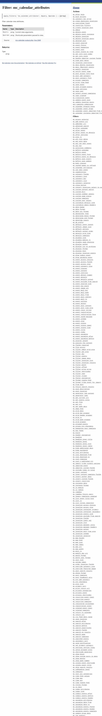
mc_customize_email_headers (84, 197)
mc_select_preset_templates (84, 90)
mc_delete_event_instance (83, 33)
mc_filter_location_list (83, 347)
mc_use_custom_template (82, 690)
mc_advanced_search (81, 122)
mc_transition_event (81, 94)
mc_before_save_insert (82, 153)
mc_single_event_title (82, 639)
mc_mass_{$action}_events (83, 65)
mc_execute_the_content (82, 330)
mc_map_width (78, 528)
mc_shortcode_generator (82, 627)
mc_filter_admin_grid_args (84, 336)
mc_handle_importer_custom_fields (87, 57)
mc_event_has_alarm (81, 275)
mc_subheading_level (81, 643)
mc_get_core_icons (80, 54)
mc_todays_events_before (83, 669)
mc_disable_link (79, 229)
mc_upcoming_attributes (82, 673)
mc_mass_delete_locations (83, 63)
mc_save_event (78, 82)
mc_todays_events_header (83, 671)
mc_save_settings (80, 86)
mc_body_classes (79, 157)
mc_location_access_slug (83, 488)
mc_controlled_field (81, 23)
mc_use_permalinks (80, 692)
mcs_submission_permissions (84, 707)
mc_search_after (79, 597)
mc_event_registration (82, 301)
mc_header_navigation (81, 418)
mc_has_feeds (78, 414)
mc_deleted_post (79, 40)
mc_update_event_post (81, 97)
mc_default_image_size (82, 218)
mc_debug (76, 29)
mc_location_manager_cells (84, 505)
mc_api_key (77, 141)
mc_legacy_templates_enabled (85, 477)
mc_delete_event (79, 31)
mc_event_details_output (83, 269)
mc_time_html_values (81, 650)
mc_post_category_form (82, 76)
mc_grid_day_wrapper (81, 397)
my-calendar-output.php (24, 40)
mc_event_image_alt (81, 277)
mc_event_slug (78, 309)
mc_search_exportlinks (82, 603)
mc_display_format (80, 240)
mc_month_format (79, 534)
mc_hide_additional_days (83, 431)
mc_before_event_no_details (84, 151)
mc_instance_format (81, 467)
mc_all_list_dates (80, 134)
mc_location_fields (81, 498)
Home (76, 7)
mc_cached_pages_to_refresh (84, 160)
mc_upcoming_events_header (84, 681)
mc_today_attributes (81, 662)
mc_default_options (81, 221)
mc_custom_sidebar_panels (83, 187)
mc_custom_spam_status (82, 189)
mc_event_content (80, 261)
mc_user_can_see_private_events (86, 694)
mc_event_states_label (82, 313)
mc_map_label (78, 524)
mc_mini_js (77, 530)
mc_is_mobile (78, 469)
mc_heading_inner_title (82, 423)
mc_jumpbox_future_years (83, 475)
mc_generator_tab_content (83, 378)
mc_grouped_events (80, 408)
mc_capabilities (79, 166)
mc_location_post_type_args (84, 511)
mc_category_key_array (82, 19)
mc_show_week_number (81, 635)
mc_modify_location (81, 67)
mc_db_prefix (78, 214)
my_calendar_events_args (83, 715)
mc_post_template (80, 553)
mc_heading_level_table (82, 429)
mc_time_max (78, 652)
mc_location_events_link (83, 494)
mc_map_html (78, 519)
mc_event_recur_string (82, 298)
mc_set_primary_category (83, 620)
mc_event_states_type (81, 315)
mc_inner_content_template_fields (87, 456)
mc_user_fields (79, 698)
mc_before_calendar (81, 145)
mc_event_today (79, 319)
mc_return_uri (78, 591)
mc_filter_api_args (81, 338)
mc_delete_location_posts (83, 38)
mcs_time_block (79, 709)
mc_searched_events (81, 614)
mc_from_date (78, 370)
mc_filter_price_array (82, 355)
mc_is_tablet (78, 471)
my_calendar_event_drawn (83, 105)
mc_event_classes (80, 258)
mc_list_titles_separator (83, 484)
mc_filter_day (78, 341)
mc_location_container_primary (85, 490)
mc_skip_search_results (82, 641)
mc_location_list (80, 502)
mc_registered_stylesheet (83, 580)
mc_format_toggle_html (82, 366)
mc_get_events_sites (81, 385)
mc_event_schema (79, 307)
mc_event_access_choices (83, 250)
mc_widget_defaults (81, 702)
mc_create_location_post (83, 27)
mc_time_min (78, 654)
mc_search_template (81, 612)
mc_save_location (80, 595)
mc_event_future (79, 44)
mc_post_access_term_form (83, 71)
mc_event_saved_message (82, 305)
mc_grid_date (78, 395)
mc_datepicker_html (81, 206)
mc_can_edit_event (80, 164)
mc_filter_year (79, 359)
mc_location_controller (82, 61)
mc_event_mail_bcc (80, 279)
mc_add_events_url (80, 117)
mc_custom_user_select (82, 193)
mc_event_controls (80, 263)
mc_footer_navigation (81, 364)
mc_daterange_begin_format (84, 208)
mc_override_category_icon (84, 545)
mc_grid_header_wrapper (82, 399)
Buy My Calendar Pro (49, 63)
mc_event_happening (81, 46)
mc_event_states (79, 311)
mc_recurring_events (81, 576)
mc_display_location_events (84, 244)
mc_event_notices (80, 290)
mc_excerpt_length (80, 328)
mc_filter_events (80, 343)
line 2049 (37, 40)
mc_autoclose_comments (82, 143)
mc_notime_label (79, 540)
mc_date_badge (78, 200)
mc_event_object (79, 292)
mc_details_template (81, 227)
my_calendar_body (80, 713)
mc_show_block (78, 629)
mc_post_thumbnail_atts (82, 555)
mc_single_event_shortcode (84, 637)
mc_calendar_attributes (82, 162)
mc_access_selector (81, 115)
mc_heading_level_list (82, 427)
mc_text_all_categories (82, 648)
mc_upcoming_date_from (82, 675)
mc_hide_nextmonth (80, 433)
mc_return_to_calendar (82, 589)
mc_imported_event (80, 448)
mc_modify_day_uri (80, 532)
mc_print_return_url (81, 566)
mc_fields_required (81, 332)
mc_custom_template (81, 191)
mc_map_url (77, 526)
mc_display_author (80, 235)
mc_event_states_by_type (83, 50)
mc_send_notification (81, 618)
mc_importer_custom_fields (84, 450)
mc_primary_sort (79, 564)
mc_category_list (80, 174)
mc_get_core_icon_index (82, 52)
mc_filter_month (79, 351)
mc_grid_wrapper (79, 406)
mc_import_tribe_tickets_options (86, 446)
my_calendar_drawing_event (84, 103)
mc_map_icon (78, 521)
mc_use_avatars (79, 688)
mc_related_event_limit (82, 585)
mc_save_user (78, 88)
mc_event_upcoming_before (83, 326)
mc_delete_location (81, 36)
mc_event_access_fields (82, 252)
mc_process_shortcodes (82, 572)
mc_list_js (77, 481)
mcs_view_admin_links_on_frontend (87, 711)
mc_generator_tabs (80, 380)
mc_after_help (78, 14)
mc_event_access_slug (81, 254)
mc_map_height (78, 517)
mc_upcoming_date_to (81, 677)
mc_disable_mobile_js (81, 231)
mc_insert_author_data (82, 458)
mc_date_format (79, 202)
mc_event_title (79, 317)
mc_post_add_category (81, 73)
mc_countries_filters (81, 25)
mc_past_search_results (82, 549)
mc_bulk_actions (79, 17)
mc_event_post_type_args (83, 296)
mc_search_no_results (81, 608)
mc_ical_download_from (82, 437)
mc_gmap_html (78, 393)
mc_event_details (80, 267)
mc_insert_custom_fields (83, 460)
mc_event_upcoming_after (83, 324)
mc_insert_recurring (81, 463)
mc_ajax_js (77, 132)
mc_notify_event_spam (81, 69)
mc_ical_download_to (81, 439)
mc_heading (77, 420)
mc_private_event (80, 570)
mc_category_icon (80, 170)
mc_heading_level (80, 425)
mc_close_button (79, 179)
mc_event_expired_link (82, 273)
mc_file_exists (79, 334)
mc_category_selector (81, 176)
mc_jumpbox (77, 473)
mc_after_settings (80, 130)
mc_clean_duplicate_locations (85, 21)
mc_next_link (78, 538)
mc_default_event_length (83, 216)
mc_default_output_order (83, 223)
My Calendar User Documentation (13, 63)
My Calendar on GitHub (33, 63)
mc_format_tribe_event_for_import (87, 368)
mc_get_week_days (80, 391)
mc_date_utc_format (81, 204)
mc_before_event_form (81, 149)
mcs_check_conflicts (81, 704)
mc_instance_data (80, 465)
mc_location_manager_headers (85, 507)
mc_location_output (81, 509)
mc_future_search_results (83, 372)
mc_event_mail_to (80, 288)
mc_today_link (78, 664)
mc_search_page (79, 610)
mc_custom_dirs (79, 185)
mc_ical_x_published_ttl (83, 444)
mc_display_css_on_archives (84, 237)
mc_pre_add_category (81, 557)
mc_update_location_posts (83, 99)
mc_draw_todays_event (81, 246)
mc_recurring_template (82, 578)
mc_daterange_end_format (83, 210)
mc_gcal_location (80, 376)
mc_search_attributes (81, 599)
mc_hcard (76, 416)
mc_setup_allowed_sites (82, 625)
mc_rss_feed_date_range (82, 593)
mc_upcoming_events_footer (84, 679)
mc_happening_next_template (84, 412)
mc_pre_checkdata (80, 559)
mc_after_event (79, 126)
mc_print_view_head (81, 80)
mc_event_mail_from (81, 284)
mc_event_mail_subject (82, 286)
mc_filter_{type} (80, 362)
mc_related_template (81, 587)
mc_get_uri (77, 389)
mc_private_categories (82, 568)
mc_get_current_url (81, 383)
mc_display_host (79, 242)
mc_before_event (79, 147)
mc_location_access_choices (84, 486)
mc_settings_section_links (84, 622)
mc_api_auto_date (80, 136)
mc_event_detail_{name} (82, 265)
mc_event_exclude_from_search (85, 271)
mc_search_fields (80, 606)
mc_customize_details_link (84, 195)
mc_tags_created (79, 92)
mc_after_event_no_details (84, 128)
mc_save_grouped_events (82, 84)
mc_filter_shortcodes (81, 357)
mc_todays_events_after (82, 667)
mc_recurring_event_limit (83, 574)
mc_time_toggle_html (81, 656)
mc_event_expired (80, 42)
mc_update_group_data (81, 686)
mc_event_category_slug (82, 256)
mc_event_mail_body (81, 282)
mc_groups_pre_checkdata (83, 410)
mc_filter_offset (80, 353)
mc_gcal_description (81, 374)
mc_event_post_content (82, 294)
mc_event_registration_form (84, 303)
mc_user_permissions (81, 700)
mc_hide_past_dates (81, 59)
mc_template (78, 646)
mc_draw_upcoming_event (82, 248)
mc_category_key (79, 172)
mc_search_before (80, 601)
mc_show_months (79, 633)
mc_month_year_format (81, 536)
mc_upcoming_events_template (85, 683)
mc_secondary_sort (80, 616)
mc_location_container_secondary (86, 492)
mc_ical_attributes (81, 435)
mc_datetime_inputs (81, 212)
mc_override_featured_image (84, 547)
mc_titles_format (80, 658)
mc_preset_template (81, 78)
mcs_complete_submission (83, 101)
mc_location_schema (81, 513)
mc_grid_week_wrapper (81, 404)
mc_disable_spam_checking (83, 233)
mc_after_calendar (80, 124)
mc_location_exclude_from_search (86, 496)
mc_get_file (78, 387)
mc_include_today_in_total (84, 452)
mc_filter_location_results (84, 349)
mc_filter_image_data (81, 345)
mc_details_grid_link (81, 225)
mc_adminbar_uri (79, 120)
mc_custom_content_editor (83, 183)
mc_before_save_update (82, 155)
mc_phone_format (79, 551)
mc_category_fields (81, 168)
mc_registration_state (82, 582)
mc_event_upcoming (80, 322)
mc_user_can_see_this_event (84, 696)
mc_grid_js (77, 402)
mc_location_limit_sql (82, 500)
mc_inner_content (80, 454)
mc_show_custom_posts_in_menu (85, 631)
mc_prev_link (78, 561)
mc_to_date (77, 660)
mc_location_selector (81, 515)
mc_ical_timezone (80, 441)
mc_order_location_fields (83, 542)
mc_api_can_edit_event (82, 139)
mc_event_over (78, 48)
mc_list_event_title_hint (83, 479)
